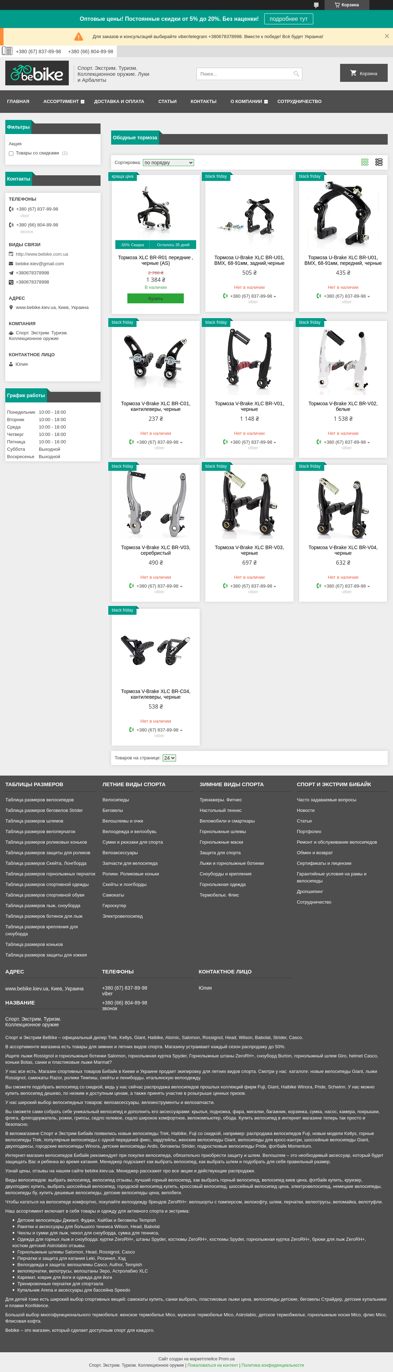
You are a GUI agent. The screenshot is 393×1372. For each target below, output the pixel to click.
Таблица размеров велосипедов (39, 799)
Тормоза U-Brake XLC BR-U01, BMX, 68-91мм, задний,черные (249, 260)
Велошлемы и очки (123, 821)
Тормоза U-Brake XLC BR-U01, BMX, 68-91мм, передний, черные (343, 260)
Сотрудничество (300, 101)
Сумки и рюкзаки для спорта (133, 842)
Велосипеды (116, 799)
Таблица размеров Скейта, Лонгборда (45, 863)
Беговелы (113, 810)
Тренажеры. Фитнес (221, 799)
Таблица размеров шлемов (34, 821)
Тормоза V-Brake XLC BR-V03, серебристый (155, 550)
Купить (156, 298)
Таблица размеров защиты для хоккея (46, 955)
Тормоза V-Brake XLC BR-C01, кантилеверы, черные (156, 406)
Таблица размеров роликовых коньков (46, 842)
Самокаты (113, 895)
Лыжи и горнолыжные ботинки (232, 863)
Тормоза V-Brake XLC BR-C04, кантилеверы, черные (156, 694)
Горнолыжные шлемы (223, 831)
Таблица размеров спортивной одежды (47, 884)
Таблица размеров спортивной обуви (44, 895)
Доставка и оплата (119, 101)
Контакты (204, 101)
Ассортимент (61, 101)
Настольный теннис (221, 810)
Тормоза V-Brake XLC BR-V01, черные (249, 406)
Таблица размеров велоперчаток (40, 831)
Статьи (167, 101)
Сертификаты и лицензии (324, 863)
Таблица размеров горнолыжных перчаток (50, 873)
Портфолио (309, 831)
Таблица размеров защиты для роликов (47, 852)
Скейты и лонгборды (125, 884)
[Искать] (296, 74)
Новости (305, 810)
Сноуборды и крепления (226, 873)
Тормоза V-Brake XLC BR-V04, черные (343, 550)
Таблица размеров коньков (34, 944)
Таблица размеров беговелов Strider (44, 810)
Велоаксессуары (120, 852)
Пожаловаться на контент (213, 1365)
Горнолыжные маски (221, 842)
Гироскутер (114, 905)
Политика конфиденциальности (273, 1365)
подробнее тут (289, 19)
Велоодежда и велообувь (130, 831)
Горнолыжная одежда (223, 884)
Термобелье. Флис (219, 895)
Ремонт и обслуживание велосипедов (337, 842)
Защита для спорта (220, 852)
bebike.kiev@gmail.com (40, 263)
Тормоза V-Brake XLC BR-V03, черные (249, 550)
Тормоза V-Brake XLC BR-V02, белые (343, 406)
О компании (246, 101)
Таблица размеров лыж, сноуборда (42, 905)
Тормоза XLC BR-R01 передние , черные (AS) (155, 260)
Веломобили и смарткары (227, 821)
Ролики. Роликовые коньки (131, 873)
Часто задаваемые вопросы (326, 799)
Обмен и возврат (315, 852)
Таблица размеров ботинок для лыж (44, 916)
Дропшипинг (310, 891)
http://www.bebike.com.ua (42, 254)
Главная (18, 101)
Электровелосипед (123, 916)
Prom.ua (227, 1358)
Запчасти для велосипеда (130, 863)
